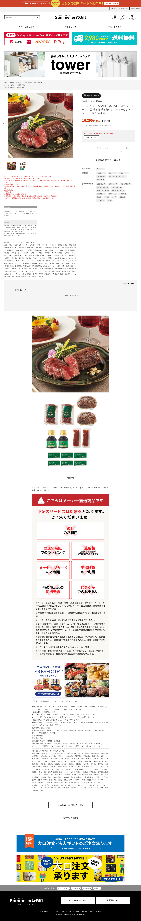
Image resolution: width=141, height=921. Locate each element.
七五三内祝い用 (117, 187)
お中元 (114, 197)
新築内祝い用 (101, 194)
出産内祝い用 (113, 184)
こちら (75, 701)
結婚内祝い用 (101, 184)
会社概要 (114, 8)
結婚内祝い (87, 888)
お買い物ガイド (46, 911)
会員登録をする (113, 900)
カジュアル (100, 169)
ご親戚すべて (123, 173)
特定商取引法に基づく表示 (83, 911)
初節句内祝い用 (126, 184)
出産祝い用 (122, 194)
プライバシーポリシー (62, 911)
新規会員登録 (135, 8)
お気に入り (123, 17)
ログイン (115, 17)
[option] (40, 126)
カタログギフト (63, 888)
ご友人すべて (101, 176)
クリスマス (100, 200)
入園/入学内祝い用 (103, 190)
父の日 (106, 197)
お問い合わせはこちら (77, 900)
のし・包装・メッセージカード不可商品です (100, 133)
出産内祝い (76, 888)
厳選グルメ (112, 173)
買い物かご (132, 17)
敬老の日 (122, 197)
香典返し (97, 888)
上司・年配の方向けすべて (117, 176)
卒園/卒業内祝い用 (118, 190)
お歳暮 (109, 200)
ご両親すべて (101, 173)
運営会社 (99, 911)
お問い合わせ (123, 8)
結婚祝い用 (112, 194)
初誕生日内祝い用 (102, 187)
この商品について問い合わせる (108, 160)
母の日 (99, 197)
